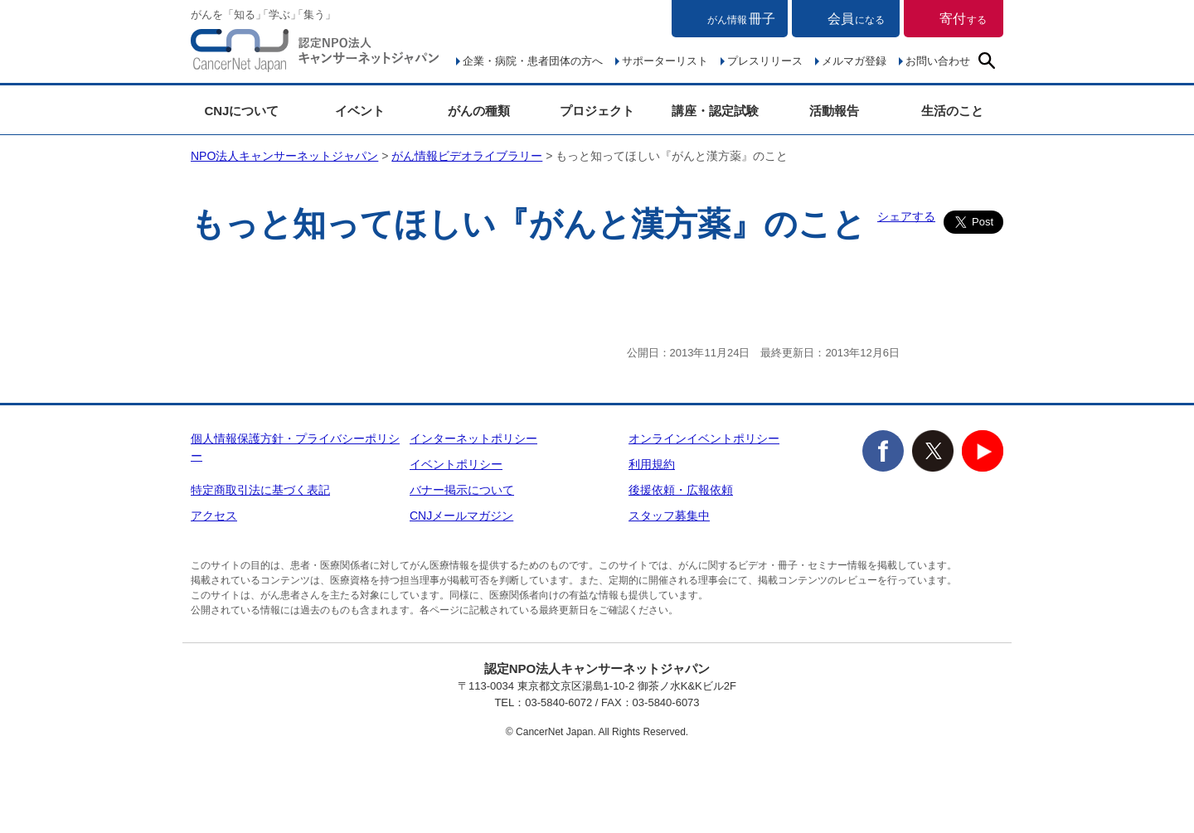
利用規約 (652, 464)
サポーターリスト (665, 61)
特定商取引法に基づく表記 (260, 489)
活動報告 (834, 110)
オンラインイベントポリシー (704, 438)
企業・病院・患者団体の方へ (533, 61)
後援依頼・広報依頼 (681, 489)
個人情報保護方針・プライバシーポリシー (295, 447)
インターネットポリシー (473, 438)
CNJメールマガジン (461, 515)
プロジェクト (597, 110)
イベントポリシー (456, 464)
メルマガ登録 (854, 61)
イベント (360, 110)
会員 (856, 19)
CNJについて (241, 110)
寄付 (963, 19)
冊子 (741, 19)
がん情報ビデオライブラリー (466, 155)
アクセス (214, 515)
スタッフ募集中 (669, 515)
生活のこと (952, 110)
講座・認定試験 (715, 110)
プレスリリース (765, 61)
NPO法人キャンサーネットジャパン (315, 54)
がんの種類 (479, 110)
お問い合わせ (937, 61)
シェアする (906, 216)
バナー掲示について (462, 489)
